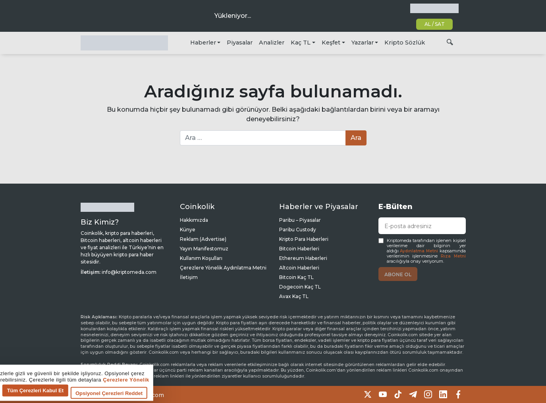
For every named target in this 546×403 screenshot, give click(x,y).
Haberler (203, 42)
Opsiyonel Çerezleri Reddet (235, 395)
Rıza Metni (453, 256)
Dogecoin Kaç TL (300, 287)
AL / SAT (434, 24)
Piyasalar (240, 42)
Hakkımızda (194, 220)
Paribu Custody (297, 229)
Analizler (271, 42)
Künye (187, 229)
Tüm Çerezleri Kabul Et (162, 392)
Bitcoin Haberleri (299, 249)
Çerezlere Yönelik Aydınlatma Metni (223, 268)
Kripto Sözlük (404, 42)
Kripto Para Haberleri (303, 239)
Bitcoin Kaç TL (296, 277)
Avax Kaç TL (294, 296)
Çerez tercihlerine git (33, 397)
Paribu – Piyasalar (300, 220)
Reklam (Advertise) (203, 239)
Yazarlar (362, 42)
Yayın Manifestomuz (204, 249)
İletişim (189, 277)
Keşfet (331, 42)
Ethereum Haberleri (303, 258)
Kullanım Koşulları (201, 258)
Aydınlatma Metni (419, 251)
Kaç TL (301, 42)
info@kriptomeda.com (129, 272)
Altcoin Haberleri (299, 268)
